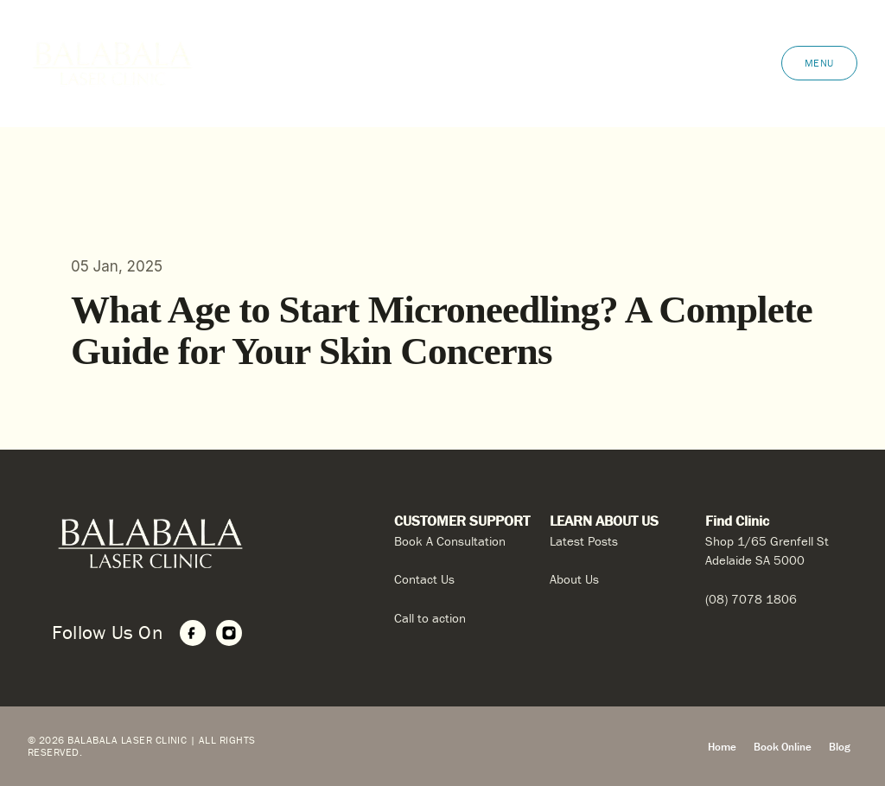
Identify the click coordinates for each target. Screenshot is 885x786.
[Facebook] (193, 633)
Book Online (783, 746)
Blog (839, 746)
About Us (574, 579)
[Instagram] (229, 633)
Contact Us (424, 579)
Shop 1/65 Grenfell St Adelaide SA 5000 (767, 551)
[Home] (203, 543)
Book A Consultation (450, 541)
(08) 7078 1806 (751, 599)
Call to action (430, 618)
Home (722, 746)
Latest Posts (584, 541)
